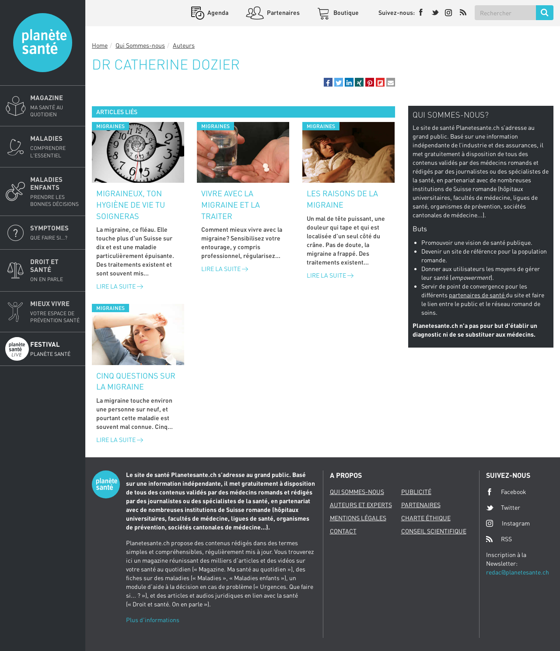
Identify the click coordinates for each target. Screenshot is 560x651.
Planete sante (42, 42)
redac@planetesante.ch (517, 572)
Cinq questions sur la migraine (135, 381)
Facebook (506, 491)
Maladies (55, 146)
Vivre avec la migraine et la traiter (230, 204)
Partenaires (283, 12)
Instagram (508, 523)
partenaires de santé (477, 295)
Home (100, 45)
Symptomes (55, 232)
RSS (499, 539)
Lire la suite (119, 286)
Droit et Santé (55, 270)
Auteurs (184, 45)
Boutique (345, 12)
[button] (328, 82)
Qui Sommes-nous (140, 45)
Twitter (503, 507)
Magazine (55, 106)
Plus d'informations (152, 619)
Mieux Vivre (55, 311)
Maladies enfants (55, 191)
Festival (55, 349)
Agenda (217, 12)
